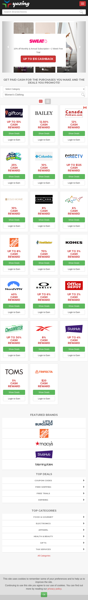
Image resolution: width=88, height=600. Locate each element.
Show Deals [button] (14, 133)
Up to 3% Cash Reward (74, 254)
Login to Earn (14, 140)
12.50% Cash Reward (44, 124)
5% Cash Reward (14, 383)
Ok (44, 594)
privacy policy (54, 589)
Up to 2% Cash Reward (74, 297)
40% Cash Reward (14, 297)
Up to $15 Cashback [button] (38, 59)
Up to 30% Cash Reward (14, 340)
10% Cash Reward (44, 167)
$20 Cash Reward (44, 383)
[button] (8, 47)
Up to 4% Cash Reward (74, 340)
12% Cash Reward (74, 124)
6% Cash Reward (74, 211)
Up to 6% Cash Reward (44, 297)
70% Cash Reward (44, 254)
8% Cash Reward (44, 211)
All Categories (44, 556)
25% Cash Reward (14, 167)
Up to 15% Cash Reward (14, 124)
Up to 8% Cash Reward (14, 254)
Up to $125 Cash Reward (74, 167)
